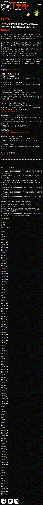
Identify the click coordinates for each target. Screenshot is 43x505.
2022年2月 (4, 361)
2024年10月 (4, 279)
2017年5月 (4, 478)
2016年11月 (4, 489)
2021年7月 (4, 380)
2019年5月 (4, 449)
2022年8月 (4, 345)
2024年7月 (4, 287)
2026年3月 (4, 234)
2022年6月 (4, 351)
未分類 (3, 222)
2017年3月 (4, 483)
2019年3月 (4, 454)
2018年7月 (4, 467)
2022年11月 (4, 337)
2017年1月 (4, 486)
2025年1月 (4, 271)
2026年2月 (4, 237)
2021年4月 (4, 388)
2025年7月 (4, 255)
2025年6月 (4, 258)
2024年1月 (4, 300)
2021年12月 (4, 367)
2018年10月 (4, 465)
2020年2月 (4, 425)
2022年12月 (4, 335)
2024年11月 (4, 276)
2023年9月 (4, 311)
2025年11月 (4, 245)
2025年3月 (4, 266)
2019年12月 (4, 430)
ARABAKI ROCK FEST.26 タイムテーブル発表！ (16, 201)
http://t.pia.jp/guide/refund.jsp (10, 111)
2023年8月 (4, 314)
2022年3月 (4, 359)
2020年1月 (4, 428)
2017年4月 (4, 481)
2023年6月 (4, 319)
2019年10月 (4, 436)
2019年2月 (4, 457)
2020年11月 (4, 401)
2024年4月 (4, 292)
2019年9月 (4, 438)
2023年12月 (4, 303)
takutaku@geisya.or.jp (15, 70)
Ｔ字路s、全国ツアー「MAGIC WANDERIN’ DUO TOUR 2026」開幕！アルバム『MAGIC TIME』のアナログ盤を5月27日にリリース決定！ (21, 183)
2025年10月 (4, 247)
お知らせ (4, 225)
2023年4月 (4, 324)
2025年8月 (4, 253)
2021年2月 (4, 393)
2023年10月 (4, 308)
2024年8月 (4, 284)
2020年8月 (4, 409)
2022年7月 (4, 348)
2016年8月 (4, 494)
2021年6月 (4, 382)
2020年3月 (4, 422)
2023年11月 (4, 306)
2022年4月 (4, 356)
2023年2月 (4, 329)
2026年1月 (4, 239)
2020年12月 (4, 398)
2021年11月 (4, 369)
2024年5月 (4, 290)
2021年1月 (4, 396)
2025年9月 (4, 250)
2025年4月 (4, 263)
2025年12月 (4, 242)
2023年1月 (4, 332)
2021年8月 (4, 377)
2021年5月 (4, 385)
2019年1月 (4, 459)
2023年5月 (4, 321)
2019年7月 (4, 443)
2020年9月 (4, 406)
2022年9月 (4, 343)
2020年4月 (4, 420)
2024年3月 (4, 295)
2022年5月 (4, 353)
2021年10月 (4, 372)
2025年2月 (4, 268)
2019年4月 (4, 451)
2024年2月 (4, 298)
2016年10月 (4, 491)
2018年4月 (4, 473)
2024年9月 (4, 282)
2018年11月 (4, 462)
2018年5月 (4, 470)
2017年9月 (4, 475)
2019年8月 (4, 441)
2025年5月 (4, 260)
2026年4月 (4, 231)
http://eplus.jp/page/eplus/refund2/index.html (14, 132)
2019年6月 (4, 446)
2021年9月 (4, 375)
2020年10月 (4, 404)
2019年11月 (4, 433)
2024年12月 (4, 274)
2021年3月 (4, 390)
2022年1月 (4, 364)
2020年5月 (4, 417)
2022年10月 (4, 340)
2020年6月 (4, 414)
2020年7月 (4, 412)
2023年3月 (4, 327)
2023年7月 (4, 316)
